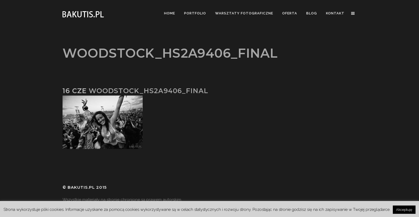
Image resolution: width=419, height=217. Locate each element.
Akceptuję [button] (404, 210)
